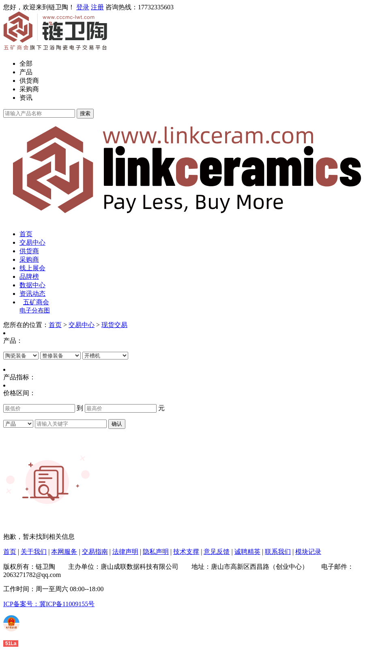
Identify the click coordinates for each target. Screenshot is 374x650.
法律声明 (125, 551)
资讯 (25, 97)
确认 (117, 424)
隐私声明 (156, 551)
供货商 (29, 80)
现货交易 (114, 324)
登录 (82, 7)
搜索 (85, 113)
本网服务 (64, 551)
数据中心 (32, 285)
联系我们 (278, 551)
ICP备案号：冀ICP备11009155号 (49, 603)
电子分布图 (34, 310)
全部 (25, 63)
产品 (25, 72)
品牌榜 (29, 276)
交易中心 (32, 242)
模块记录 (308, 551)
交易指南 (95, 551)
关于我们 (34, 551)
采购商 (29, 89)
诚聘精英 (247, 551)
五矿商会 (36, 302)
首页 (25, 233)
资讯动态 (32, 293)
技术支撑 (186, 551)
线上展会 (32, 268)
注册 (97, 7)
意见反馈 (217, 551)
